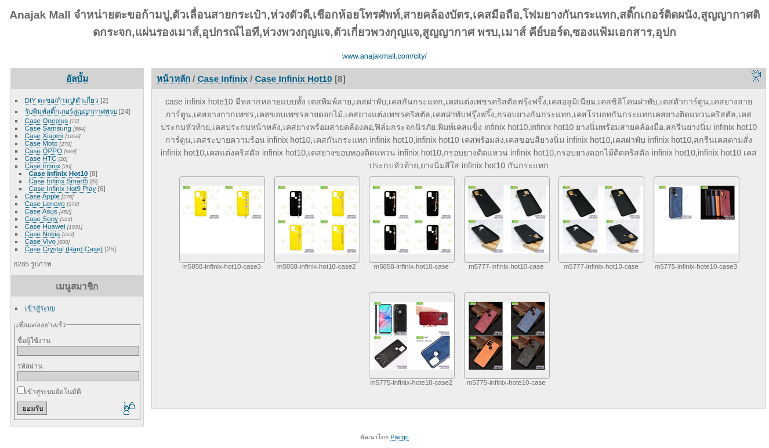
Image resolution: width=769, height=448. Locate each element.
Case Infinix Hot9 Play (62, 188)
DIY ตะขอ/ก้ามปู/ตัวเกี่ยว (62, 100)
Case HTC (41, 158)
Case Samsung (48, 128)
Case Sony (42, 218)
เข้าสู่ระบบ (40, 308)
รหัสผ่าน (29, 366)
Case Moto (41, 143)
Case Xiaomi (44, 135)
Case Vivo (40, 241)
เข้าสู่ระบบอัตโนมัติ (49, 391)
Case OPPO (44, 150)
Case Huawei (45, 226)
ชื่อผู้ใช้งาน (33, 340)
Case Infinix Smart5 (59, 181)
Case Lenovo (45, 203)
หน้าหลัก (173, 79)
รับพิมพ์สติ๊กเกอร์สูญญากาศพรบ (71, 111)
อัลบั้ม (77, 79)
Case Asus (41, 211)
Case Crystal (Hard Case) (64, 248)
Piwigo (399, 436)
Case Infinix (42, 165)
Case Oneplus (46, 120)
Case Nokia (42, 233)
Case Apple (42, 196)
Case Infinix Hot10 (58, 173)
